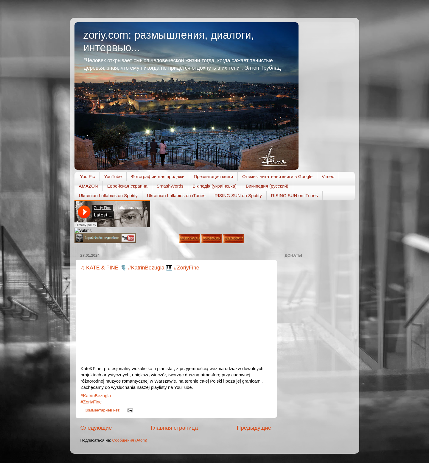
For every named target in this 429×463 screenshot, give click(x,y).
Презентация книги (213, 176)
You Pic (87, 176)
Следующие (96, 428)
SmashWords (170, 185)
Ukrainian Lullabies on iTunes (176, 195)
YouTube (113, 176)
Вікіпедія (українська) (215, 185)
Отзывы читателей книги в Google (277, 176)
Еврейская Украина (127, 185)
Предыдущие (254, 428)
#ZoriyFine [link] (91, 401)
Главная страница (174, 428)
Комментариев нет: (103, 410)
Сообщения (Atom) (129, 440)
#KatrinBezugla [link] (96, 395)
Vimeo (328, 176)
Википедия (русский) (267, 185)
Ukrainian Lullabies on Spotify (108, 195)
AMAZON (88, 185)
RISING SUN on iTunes (294, 195)
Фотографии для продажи (158, 176)
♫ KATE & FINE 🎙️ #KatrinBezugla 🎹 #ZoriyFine (140, 268)
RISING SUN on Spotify (238, 195)
